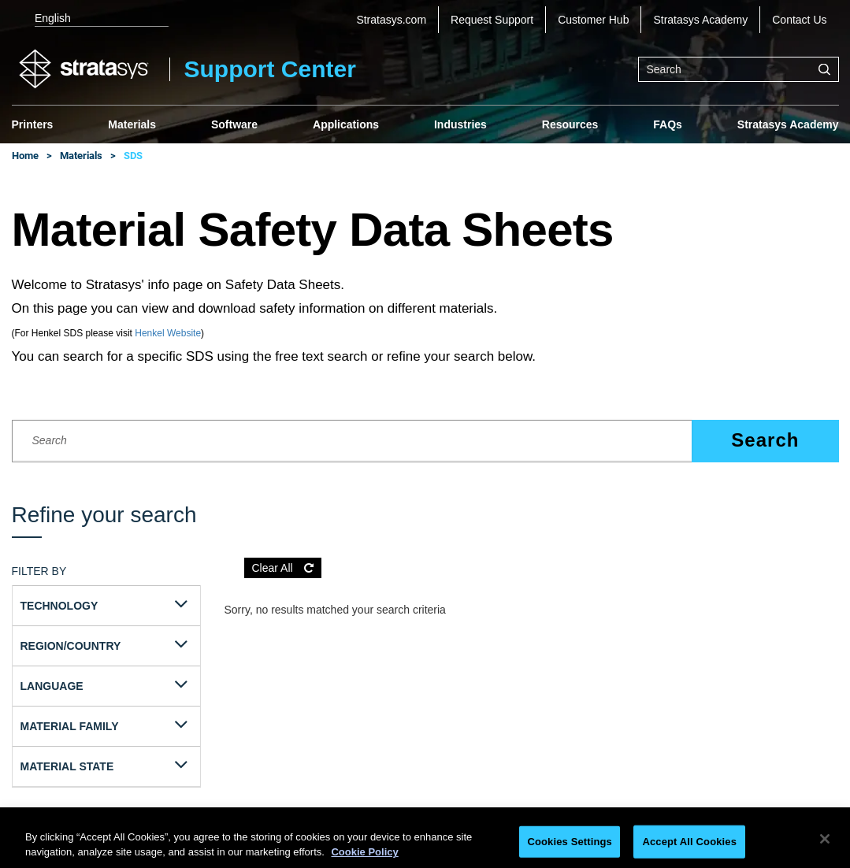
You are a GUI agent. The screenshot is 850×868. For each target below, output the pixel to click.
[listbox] (90, 20)
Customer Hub (593, 19)
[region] (425, 841)
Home (25, 155)
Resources (570, 124)
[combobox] (738, 69)
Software (234, 124)
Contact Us (799, 19)
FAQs (667, 124)
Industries (460, 124)
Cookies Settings (569, 842)
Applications (346, 124)
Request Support (492, 19)
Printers (33, 124)
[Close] (824, 839)
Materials (132, 124)
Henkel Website (168, 333)
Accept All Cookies (689, 842)
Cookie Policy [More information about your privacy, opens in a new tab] (364, 852)
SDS (133, 155)
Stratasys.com (391, 19)
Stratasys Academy (700, 19)
